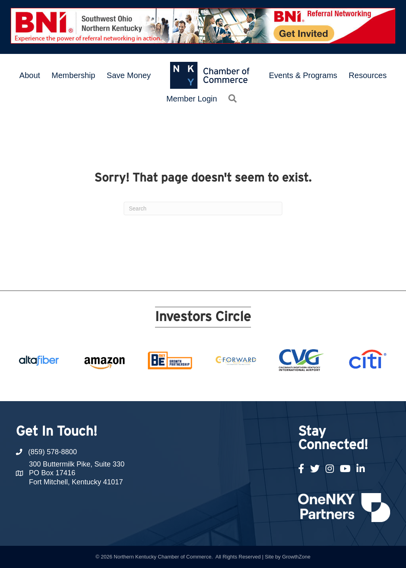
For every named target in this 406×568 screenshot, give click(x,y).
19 (274, 386)
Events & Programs (303, 75)
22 (303, 386)
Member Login (192, 98)
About (29, 75)
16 (246, 386)
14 (227, 386)
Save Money (129, 75)
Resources (368, 75)
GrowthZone (296, 557)
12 (208, 386)
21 (293, 386)
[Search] (203, 208)
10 (189, 386)
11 (198, 386)
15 (236, 386)
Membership (73, 75)
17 (255, 386)
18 (265, 386)
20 (284, 386)
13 (217, 386)
